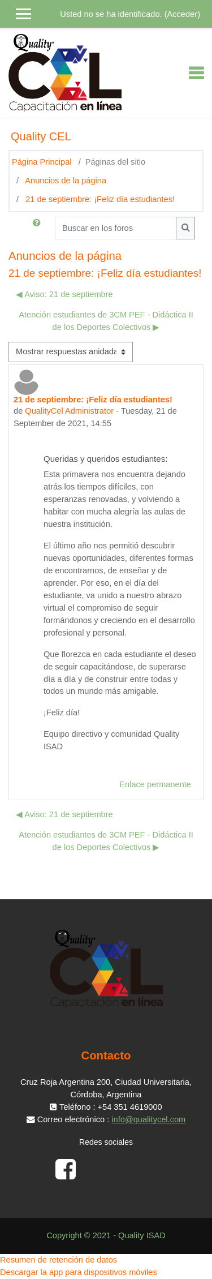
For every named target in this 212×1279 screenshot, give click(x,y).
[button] (39, 228)
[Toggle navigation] (196, 73)
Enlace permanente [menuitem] (155, 784)
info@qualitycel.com (148, 1119)
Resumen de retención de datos (58, 1259)
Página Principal (42, 161)
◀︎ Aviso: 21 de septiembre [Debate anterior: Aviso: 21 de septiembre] (64, 294)
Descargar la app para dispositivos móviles (78, 1272)
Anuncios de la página (65, 180)
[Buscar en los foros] (115, 228)
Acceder (182, 14)
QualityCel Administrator (69, 410)
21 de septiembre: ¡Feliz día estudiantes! (100, 199)
